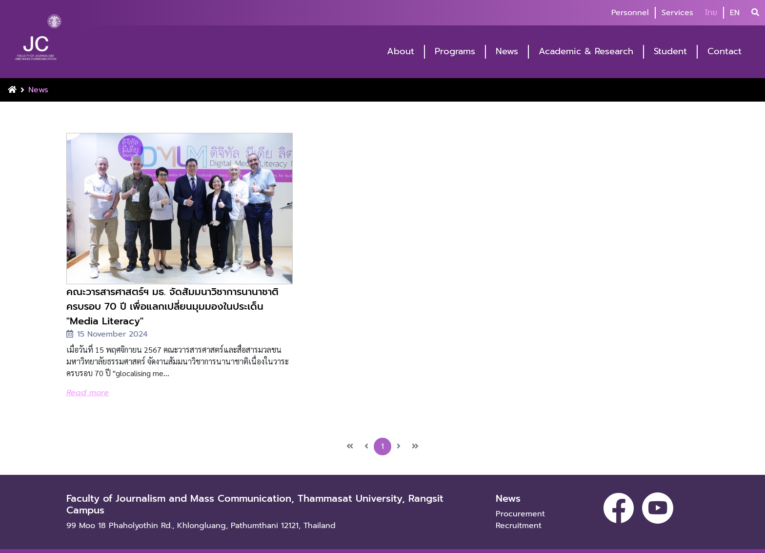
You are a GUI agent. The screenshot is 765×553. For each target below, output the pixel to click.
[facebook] (618, 492)
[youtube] (657, 492)
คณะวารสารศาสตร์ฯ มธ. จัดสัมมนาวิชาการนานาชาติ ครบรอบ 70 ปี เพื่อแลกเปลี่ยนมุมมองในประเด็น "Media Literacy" (165, 291)
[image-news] (167, 201)
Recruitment (519, 510)
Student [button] (670, 51)
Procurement (520, 498)
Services (677, 13)
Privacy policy (90, 543)
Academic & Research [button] (586, 51)
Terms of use (153, 543)
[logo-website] (38, 40)
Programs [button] (455, 51)
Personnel (630, 13)
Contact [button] (724, 51)
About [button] (400, 51)
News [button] (507, 51)
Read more (87, 377)
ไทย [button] (711, 13)
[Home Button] (12, 90)
